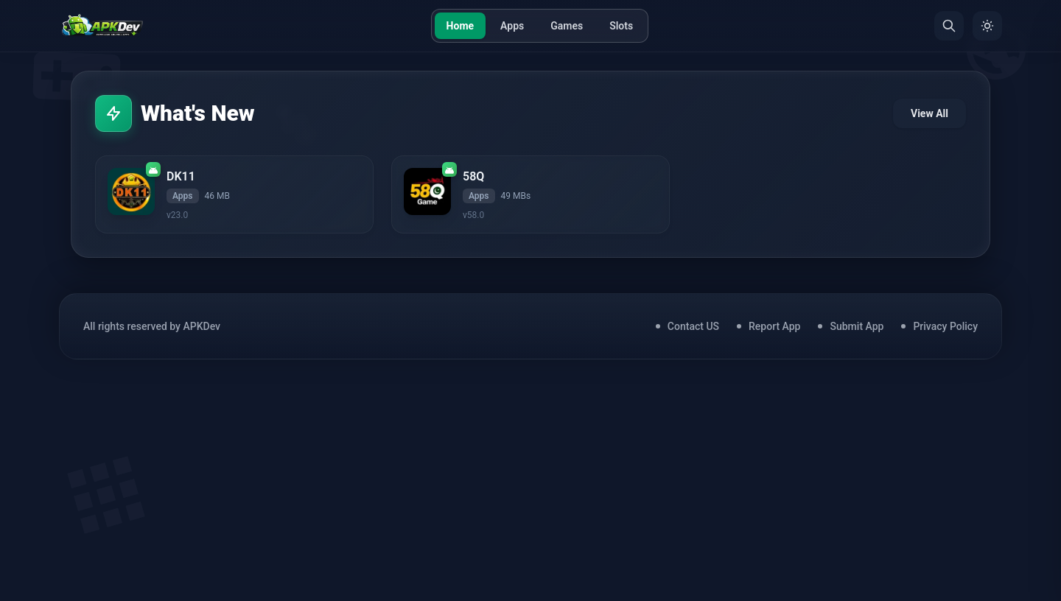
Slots (621, 26)
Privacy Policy (945, 326)
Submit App (856, 326)
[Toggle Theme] (987, 26)
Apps (512, 26)
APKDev (201, 326)
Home (460, 26)
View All (929, 113)
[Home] (102, 26)
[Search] (949, 26)
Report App (774, 326)
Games (566, 26)
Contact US (693, 326)
